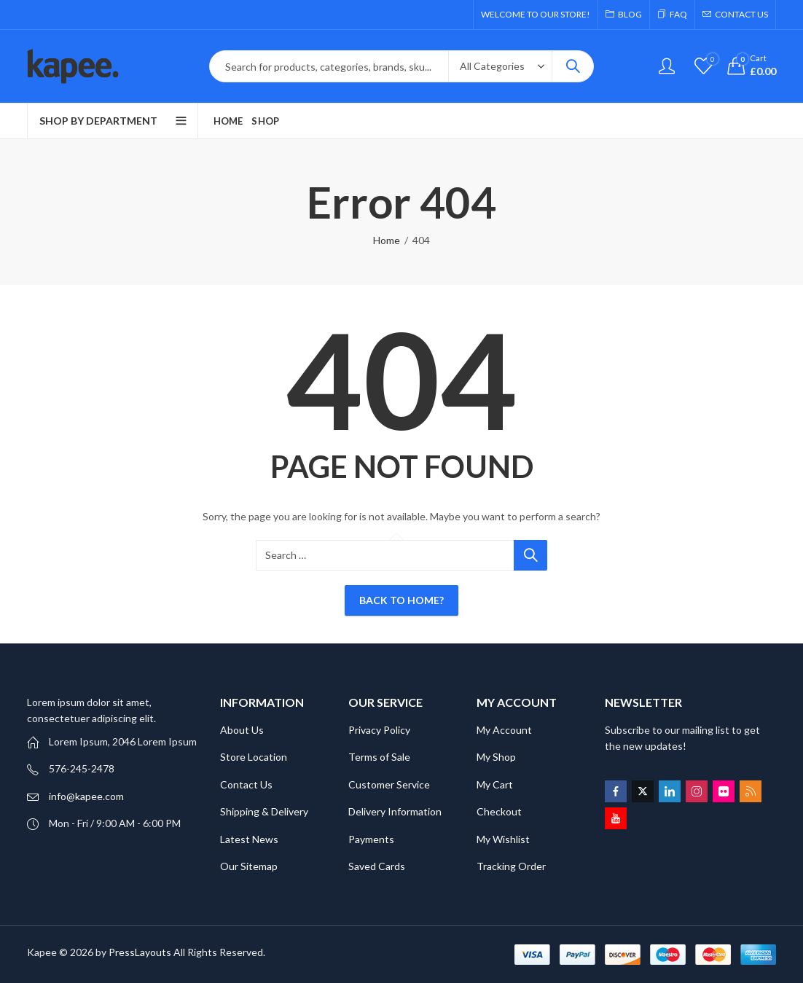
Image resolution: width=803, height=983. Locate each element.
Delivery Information (395, 811)
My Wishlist (503, 839)
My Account (504, 730)
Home (386, 240)
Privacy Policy (379, 730)
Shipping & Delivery (264, 811)
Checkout (499, 811)
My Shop (496, 757)
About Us (242, 730)
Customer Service (389, 784)
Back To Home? (401, 600)
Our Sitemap (249, 866)
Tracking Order (511, 866)
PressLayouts (140, 952)
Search (573, 66)
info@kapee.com (86, 796)
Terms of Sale (379, 757)
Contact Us (246, 784)
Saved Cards (376, 866)
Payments (371, 839)
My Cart (495, 784)
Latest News (249, 839)
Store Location (253, 757)
